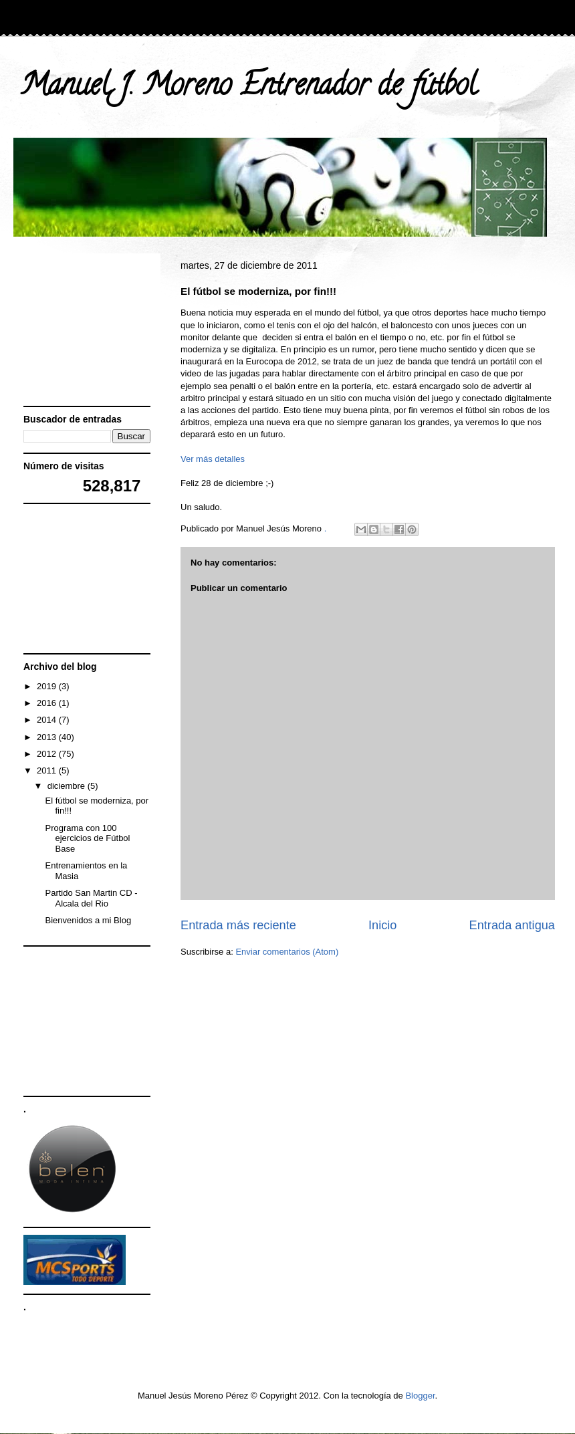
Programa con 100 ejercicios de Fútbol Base (87, 838)
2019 (48, 686)
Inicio (382, 925)
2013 (48, 737)
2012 (48, 754)
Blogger (420, 1396)
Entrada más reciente (238, 925)
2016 (48, 703)
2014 (48, 720)
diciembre (67, 786)
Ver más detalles (213, 459)
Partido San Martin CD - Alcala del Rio (91, 898)
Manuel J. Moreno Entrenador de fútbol (248, 88)
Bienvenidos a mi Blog (88, 920)
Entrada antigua (512, 925)
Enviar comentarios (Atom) (286, 952)
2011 (48, 770)
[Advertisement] (90, 330)
